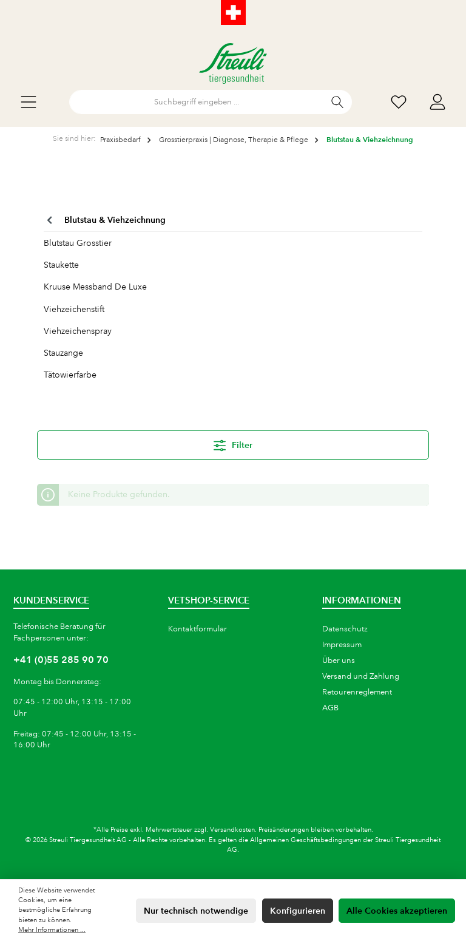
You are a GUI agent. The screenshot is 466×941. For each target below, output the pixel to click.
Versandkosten (232, 830)
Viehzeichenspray (78, 330)
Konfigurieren (297, 910)
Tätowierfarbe (70, 374)
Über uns (338, 660)
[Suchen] (337, 102)
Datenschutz (345, 629)
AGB (330, 708)
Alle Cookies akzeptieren (396, 910)
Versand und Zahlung (360, 676)
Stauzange (63, 352)
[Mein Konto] (437, 102)
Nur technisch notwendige (196, 910)
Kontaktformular (197, 629)
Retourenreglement (357, 692)
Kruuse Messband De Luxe (95, 286)
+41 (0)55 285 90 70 (61, 659)
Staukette (61, 264)
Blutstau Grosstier (78, 242)
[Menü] (28, 102)
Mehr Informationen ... (52, 930)
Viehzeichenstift (74, 309)
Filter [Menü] (233, 443)
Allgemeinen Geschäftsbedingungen (305, 840)
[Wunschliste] (398, 102)
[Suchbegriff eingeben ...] (196, 102)
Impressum (342, 645)
